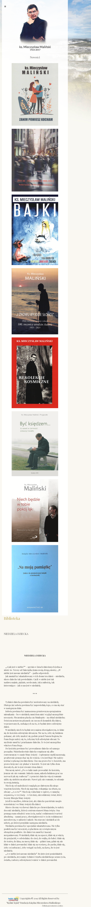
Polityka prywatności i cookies (52, 906)
